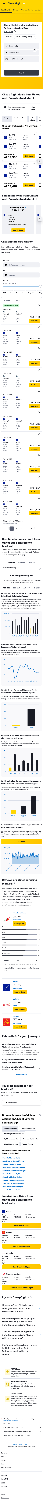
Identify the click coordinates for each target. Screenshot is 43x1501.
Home (15, 1445)
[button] (3, 3)
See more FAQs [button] (21, 1074)
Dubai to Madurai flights (11, 1174)
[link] (18, 230)
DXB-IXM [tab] (11, 562)
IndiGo (15, 981)
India (26, 1445)
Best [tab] (16, 118)
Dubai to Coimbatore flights (13, 1187)
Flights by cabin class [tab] (11, 1139)
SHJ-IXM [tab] (32, 562)
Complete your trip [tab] (28, 1128)
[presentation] (15, 31)
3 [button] (21, 528)
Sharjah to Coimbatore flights (13, 1180)
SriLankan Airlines (19, 913)
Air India (16, 999)
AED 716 (8, 31)
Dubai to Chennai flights (11, 1158)
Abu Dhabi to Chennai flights (13, 1161)
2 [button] (16, 528)
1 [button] (11, 528)
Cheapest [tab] (7, 118)
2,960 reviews (18, 1006)
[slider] (40, 286)
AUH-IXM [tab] (21, 562)
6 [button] (31, 528)
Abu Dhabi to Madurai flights (13, 1183)
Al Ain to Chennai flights (11, 1190)
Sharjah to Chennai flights (12, 1164)
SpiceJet (16, 1016)
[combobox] (8, 36)
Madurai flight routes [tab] (31, 1139)
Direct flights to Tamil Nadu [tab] (14, 1134)
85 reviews (17, 1023)
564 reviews (17, 988)
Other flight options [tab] (11, 1144)
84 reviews (17, 920)
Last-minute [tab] (32, 119)
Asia (20, 1445)
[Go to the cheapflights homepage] (16, 3)
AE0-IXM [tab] (6, 588)
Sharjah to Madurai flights (12, 1177)
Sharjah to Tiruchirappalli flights (14, 1171)
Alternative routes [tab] (10, 1128)
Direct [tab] (24, 118)
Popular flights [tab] (27, 1144)
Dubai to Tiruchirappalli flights (14, 1167)
